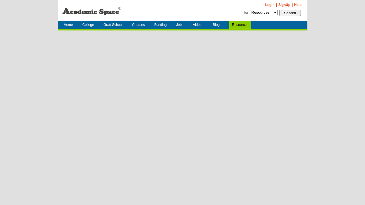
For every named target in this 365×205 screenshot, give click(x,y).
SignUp (284, 5)
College (88, 25)
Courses (138, 25)
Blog (216, 25)
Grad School (113, 25)
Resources (240, 25)
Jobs (179, 25)
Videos (198, 25)
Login (270, 5)
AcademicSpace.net (91, 10)
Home (68, 25)
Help (297, 5)
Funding (160, 25)
